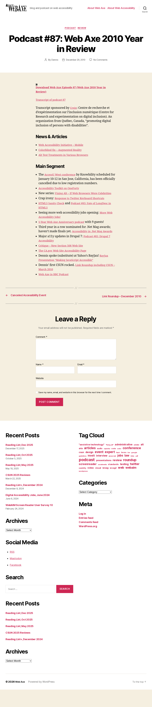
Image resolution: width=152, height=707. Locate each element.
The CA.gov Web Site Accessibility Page (65, 268)
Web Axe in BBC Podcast (55, 292)
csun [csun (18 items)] (81, 469)
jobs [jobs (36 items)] (120, 472)
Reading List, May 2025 (19, 482)
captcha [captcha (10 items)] (107, 466)
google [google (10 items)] (134, 470)
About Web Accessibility (121, 12)
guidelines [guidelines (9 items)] (82, 473)
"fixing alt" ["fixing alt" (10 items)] (110, 462)
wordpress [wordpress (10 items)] (83, 488)
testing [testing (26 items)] (124, 481)
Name (39, 382)
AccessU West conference (61, 184)
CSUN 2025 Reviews (18, 492)
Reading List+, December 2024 (24, 502)
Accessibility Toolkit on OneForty (61, 197)
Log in (82, 531)
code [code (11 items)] (113, 466)
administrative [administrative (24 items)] (123, 461)
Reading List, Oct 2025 (19, 472)
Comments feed (88, 539)
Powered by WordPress (42, 699)
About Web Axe (96, 12)
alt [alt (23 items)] (142, 461)
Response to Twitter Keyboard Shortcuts (82, 212)
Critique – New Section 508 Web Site (63, 263)
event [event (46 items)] (99, 469)
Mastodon (16, 575)
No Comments (101, 68)
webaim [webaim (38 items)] (130, 485)
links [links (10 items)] (132, 473)
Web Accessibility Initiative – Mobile (63, 154)
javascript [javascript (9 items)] (112, 473)
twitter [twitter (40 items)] (134, 481)
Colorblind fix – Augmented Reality (62, 159)
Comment (41, 354)
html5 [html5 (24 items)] (91, 472)
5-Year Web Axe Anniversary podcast (64, 235)
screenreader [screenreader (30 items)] (88, 481)
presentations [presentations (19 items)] (103, 477)
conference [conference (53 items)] (132, 465)
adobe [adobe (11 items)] (136, 462)
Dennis (53, 68)
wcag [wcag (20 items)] (105, 485)
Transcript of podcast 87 (52, 109)
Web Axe (20, 699)
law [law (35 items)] (126, 472)
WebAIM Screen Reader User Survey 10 (29, 522)
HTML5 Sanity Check (52, 217)
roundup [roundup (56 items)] (129, 477)
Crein (74, 117)
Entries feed (86, 535)
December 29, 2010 (75, 68)
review (83, 37)
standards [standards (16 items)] (113, 481)
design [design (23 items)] (89, 469)
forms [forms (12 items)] (123, 470)
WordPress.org (88, 543)
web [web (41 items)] (121, 485)
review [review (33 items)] (117, 477)
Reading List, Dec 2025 (19, 462)
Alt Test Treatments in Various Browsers (66, 164)
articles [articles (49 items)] (90, 465)
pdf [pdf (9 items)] (137, 473)
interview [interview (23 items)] (101, 472)
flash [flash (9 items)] (118, 470)
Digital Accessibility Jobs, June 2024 (28, 512)
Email (80, 382)
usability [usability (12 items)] (82, 485)
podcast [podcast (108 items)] (87, 476)
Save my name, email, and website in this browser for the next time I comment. (75, 409)
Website (40, 395)
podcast (70, 37)
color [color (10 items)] (119, 466)
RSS (12, 569)
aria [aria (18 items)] (81, 465)
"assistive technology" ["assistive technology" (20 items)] (91, 461)
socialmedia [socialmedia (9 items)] (102, 482)
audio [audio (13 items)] (99, 466)
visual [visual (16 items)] (98, 485)
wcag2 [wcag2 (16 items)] (113, 485)
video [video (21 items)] (90, 485)
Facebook (15, 582)
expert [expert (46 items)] (110, 469)
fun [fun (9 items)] (129, 470)
